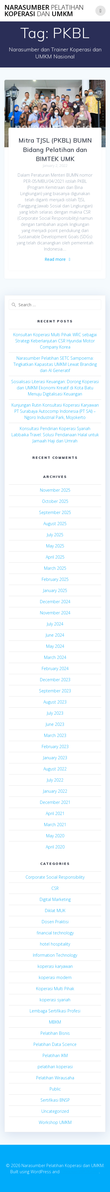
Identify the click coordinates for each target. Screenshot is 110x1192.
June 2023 (55, 724)
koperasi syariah (55, 999)
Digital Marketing (55, 899)
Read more (55, 259)
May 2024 (55, 646)
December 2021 (55, 802)
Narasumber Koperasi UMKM (44, 10)
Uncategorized (55, 1111)
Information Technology (55, 955)
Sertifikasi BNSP (55, 1100)
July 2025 (55, 534)
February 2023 (55, 746)
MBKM (55, 1022)
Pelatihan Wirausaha (55, 1078)
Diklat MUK (55, 910)
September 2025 (55, 512)
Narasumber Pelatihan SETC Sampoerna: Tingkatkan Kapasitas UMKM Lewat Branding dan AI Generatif (55, 364)
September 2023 (55, 691)
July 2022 (55, 780)
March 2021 (55, 824)
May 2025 (55, 546)
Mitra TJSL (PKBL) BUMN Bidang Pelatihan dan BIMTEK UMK (55, 149)
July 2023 (55, 713)
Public (55, 1089)
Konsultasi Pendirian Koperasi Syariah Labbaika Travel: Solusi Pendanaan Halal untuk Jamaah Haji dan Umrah (55, 435)
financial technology (55, 933)
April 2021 (55, 813)
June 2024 (55, 635)
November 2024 (55, 613)
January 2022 (55, 791)
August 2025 (55, 523)
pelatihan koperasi (55, 1066)
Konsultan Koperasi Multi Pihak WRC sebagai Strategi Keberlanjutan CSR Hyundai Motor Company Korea (55, 341)
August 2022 (55, 769)
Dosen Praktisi (55, 921)
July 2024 (55, 624)
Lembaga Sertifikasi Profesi (55, 1011)
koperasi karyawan (55, 966)
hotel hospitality (55, 944)
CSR (55, 888)
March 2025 (55, 568)
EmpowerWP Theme (80, 1171)
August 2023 (55, 702)
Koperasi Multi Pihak (55, 988)
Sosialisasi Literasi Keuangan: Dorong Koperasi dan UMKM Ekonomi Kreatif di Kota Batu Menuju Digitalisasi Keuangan (55, 388)
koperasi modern (55, 977)
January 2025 (55, 590)
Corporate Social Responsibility (55, 877)
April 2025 (55, 557)
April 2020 (55, 847)
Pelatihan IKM (55, 1055)
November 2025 (55, 490)
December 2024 (55, 601)
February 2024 (55, 668)
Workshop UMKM (55, 1122)
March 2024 (55, 657)
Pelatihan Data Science (55, 1044)
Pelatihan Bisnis (55, 1033)
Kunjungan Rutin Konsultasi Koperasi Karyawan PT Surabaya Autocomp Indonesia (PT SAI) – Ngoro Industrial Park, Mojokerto (55, 411)
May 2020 (55, 835)
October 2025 (55, 501)
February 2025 (55, 579)
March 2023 (55, 735)
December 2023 (55, 679)
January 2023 (55, 757)
